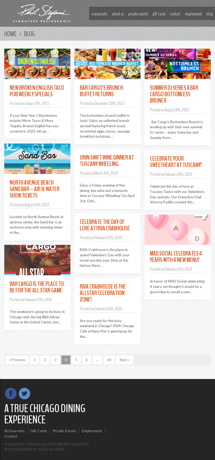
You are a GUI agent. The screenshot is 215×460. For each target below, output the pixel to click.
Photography (18, 449)
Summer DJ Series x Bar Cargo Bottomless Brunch (174, 94)
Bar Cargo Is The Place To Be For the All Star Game (37, 287)
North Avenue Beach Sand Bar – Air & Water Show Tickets (34, 189)
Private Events (138, 14)
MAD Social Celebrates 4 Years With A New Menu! (176, 256)
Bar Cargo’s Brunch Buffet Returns (101, 90)
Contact (175, 14)
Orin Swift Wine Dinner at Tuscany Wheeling (107, 160)
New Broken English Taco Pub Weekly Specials (37, 90)
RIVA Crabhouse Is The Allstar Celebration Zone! (103, 293)
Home (10, 33)
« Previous (17, 360)
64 (109, 360)
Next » (125, 360)
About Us (118, 14)
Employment (193, 14)
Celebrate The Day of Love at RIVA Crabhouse (105, 225)
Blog (209, 14)
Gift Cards (159, 14)
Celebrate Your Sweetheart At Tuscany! (176, 161)
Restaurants (99, 14)
